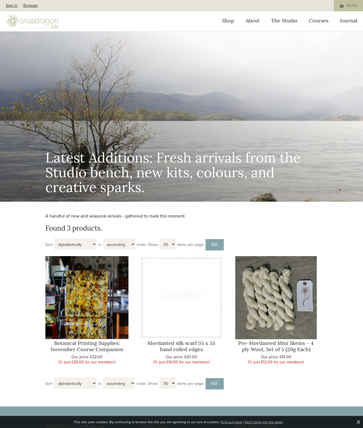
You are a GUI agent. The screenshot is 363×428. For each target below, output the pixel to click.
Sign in (12, 6)
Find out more (231, 422)
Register (30, 6)
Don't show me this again (264, 422)
